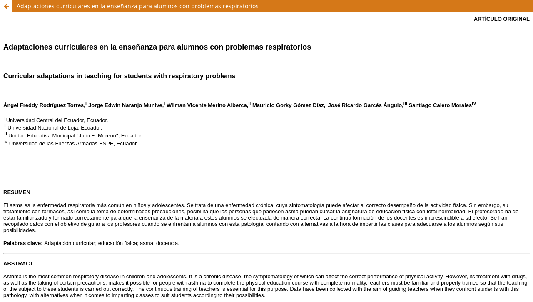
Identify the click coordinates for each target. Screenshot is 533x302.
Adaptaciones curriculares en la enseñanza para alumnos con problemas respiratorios (138, 6)
